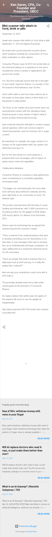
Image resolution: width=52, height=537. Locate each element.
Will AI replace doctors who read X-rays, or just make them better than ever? (22, 450)
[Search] (48, 5)
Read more (44, 438)
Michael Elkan (32, 532)
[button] (48, 26)
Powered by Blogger (26, 526)
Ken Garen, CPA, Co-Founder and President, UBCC (26, 8)
